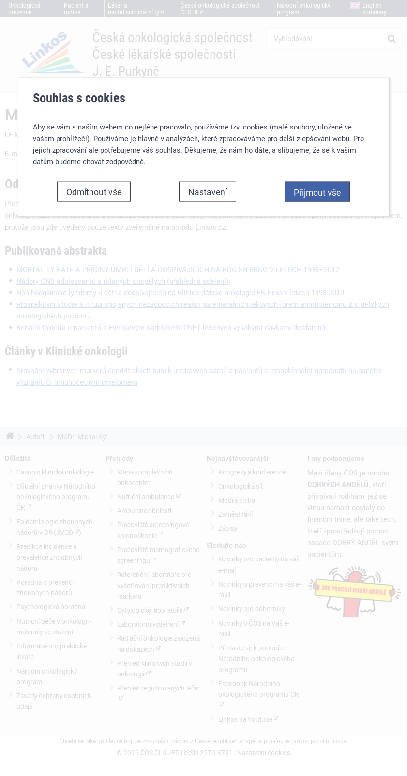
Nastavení (207, 192)
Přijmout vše (317, 192)
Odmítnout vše (93, 192)
